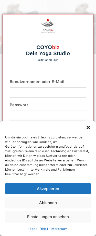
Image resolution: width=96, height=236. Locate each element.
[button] (88, 127)
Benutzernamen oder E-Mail (37, 81)
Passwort (19, 104)
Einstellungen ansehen (48, 216)
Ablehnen (48, 202)
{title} (32, 229)
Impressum (59, 229)
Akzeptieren (48, 188)
